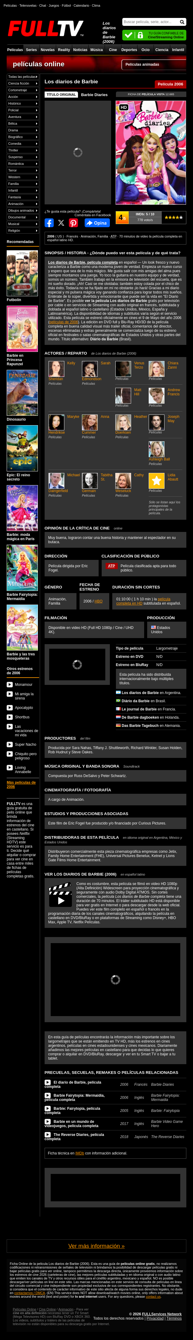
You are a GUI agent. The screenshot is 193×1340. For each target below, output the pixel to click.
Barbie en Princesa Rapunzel (22, 336)
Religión (14, 230)
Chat (42, 5)
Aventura (14, 117)
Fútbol (66, 5)
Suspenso (15, 157)
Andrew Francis (165, 397)
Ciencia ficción (18, 83)
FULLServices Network (162, 1314)
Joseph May (165, 424)
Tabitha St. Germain (98, 485)
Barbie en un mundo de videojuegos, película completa (71, 1124)
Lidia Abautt (165, 482)
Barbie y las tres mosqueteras (22, 633)
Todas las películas (22, 76)
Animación (15, 204)
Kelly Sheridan (64, 373)
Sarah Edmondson (98, 373)
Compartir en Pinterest (73, 222)
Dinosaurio (22, 396)
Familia (13, 184)
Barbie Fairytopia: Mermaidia (22, 573)
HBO (99, 601)
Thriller (13, 150)
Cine (113, 50)
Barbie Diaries (94, 94)
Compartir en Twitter (61, 222)
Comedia (14, 143)
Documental (16, 217)
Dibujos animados (21, 210)
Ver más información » (96, 1246)
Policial (13, 110)
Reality (64, 50)
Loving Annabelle (23, 769)
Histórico (14, 103)
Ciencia (161, 50)
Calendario (81, 5)
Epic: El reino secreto (22, 453)
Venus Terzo (131, 370)
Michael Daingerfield (64, 485)
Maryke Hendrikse (64, 427)
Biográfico (15, 137)
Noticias (80, 50)
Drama (13, 130)
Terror (12, 170)
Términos (174, 1318)
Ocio (145, 50)
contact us (153, 1296)
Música (96, 50)
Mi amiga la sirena (24, 696)
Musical (13, 224)
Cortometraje (17, 90)
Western (14, 177)
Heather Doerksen (131, 427)
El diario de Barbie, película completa (73, 1084)
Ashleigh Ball (165, 453)
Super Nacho (25, 744)
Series (31, 50)
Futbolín (22, 276)
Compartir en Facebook (49, 222)
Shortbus (22, 717)
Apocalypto (24, 708)
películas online (38, 64)
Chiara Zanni (165, 370)
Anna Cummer (98, 427)
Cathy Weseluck (131, 485)
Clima (96, 5)
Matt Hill (131, 397)
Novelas (48, 50)
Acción (13, 97)
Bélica (12, 123)
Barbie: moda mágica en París (22, 513)
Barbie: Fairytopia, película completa (72, 1110)
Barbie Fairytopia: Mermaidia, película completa (75, 1097)
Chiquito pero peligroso (25, 756)
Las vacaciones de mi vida (26, 730)
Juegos (54, 5)
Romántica (16, 163)
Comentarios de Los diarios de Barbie (97, 222)
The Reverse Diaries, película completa (74, 1137)
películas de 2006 (63, 322)
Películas (15, 50)
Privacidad (155, 1318)
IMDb (79, 1153)
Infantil (178, 50)
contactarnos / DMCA (29, 1293)
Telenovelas (27, 5)
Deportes (129, 50)
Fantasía (14, 197)
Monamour (23, 684)
